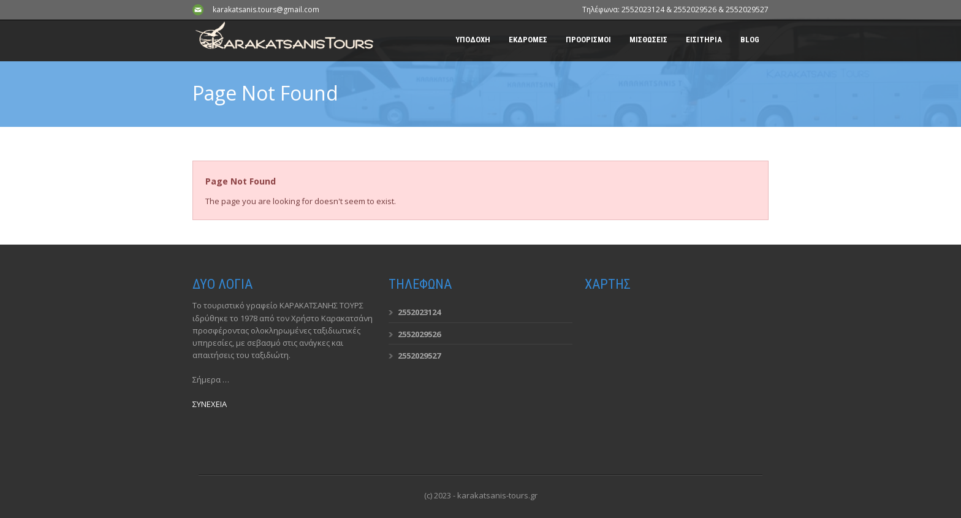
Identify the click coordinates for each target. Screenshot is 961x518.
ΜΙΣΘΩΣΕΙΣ (648, 39)
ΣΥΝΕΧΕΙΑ (209, 403)
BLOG (749, 39)
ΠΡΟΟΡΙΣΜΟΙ (588, 39)
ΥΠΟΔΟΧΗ (472, 39)
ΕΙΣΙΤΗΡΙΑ (704, 39)
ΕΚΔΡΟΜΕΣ (528, 39)
